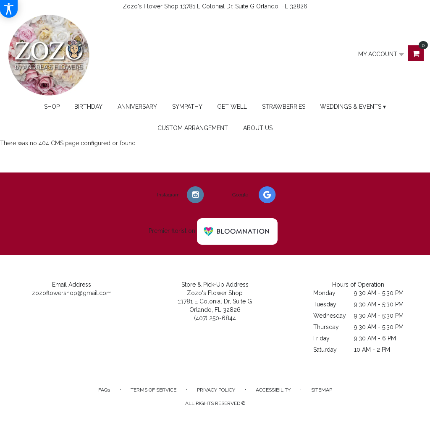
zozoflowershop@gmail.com (72, 293)
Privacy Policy (216, 390)
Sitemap (321, 390)
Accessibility (273, 390)
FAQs (104, 390)
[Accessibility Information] (9, 9)
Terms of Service (153, 390)
